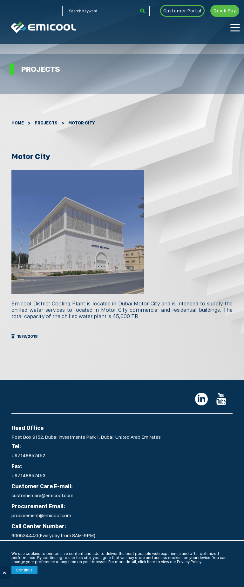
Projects (46, 122)
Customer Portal (182, 11)
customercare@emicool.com (42, 495)
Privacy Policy (189, 561)
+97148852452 (28, 455)
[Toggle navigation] (235, 27)
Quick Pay (225, 11)
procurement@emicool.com (41, 515)
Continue (24, 570)
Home (17, 122)
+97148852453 (28, 475)
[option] (77, 232)
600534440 (24, 535)
